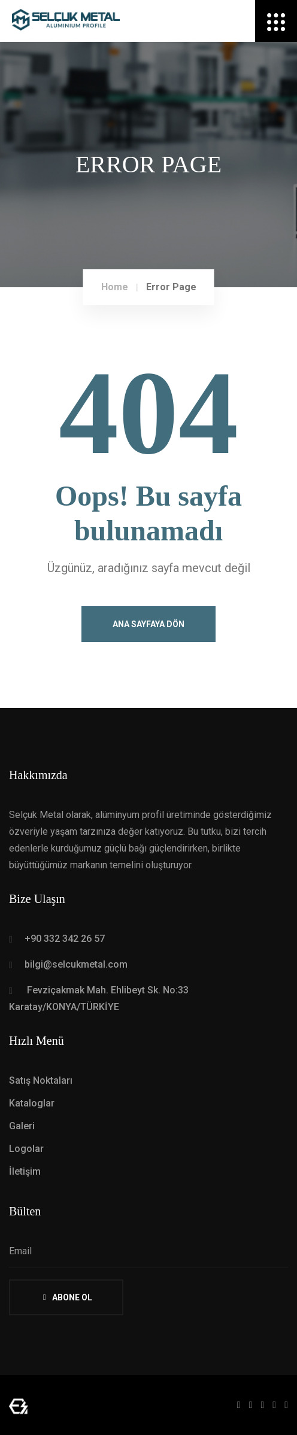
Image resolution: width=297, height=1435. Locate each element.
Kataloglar (31, 1103)
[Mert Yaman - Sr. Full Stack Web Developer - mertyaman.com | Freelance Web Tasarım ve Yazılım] (18, 1405)
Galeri (22, 1126)
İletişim (25, 1171)
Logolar (26, 1148)
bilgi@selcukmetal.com (76, 964)
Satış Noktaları (40, 1080)
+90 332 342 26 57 (65, 938)
